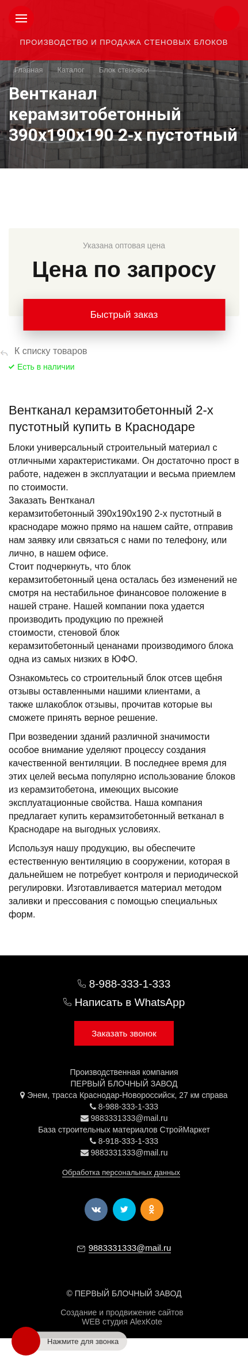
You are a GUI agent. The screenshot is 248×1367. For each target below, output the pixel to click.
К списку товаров (50, 351)
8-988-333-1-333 (130, 984)
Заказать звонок (123, 1033)
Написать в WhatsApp (130, 1002)
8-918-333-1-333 (128, 1141)
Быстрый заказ (124, 314)
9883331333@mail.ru (128, 1118)
